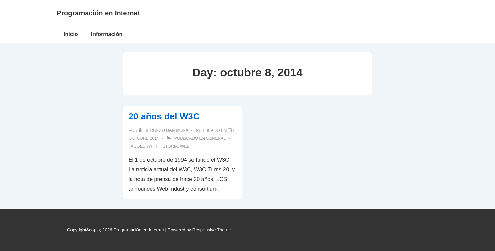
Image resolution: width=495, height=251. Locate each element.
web (184, 146)
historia (168, 146)
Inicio (71, 34)
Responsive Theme (211, 229)
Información (107, 34)
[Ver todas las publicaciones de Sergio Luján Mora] (164, 130)
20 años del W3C (164, 116)
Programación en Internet (98, 13)
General (216, 138)
